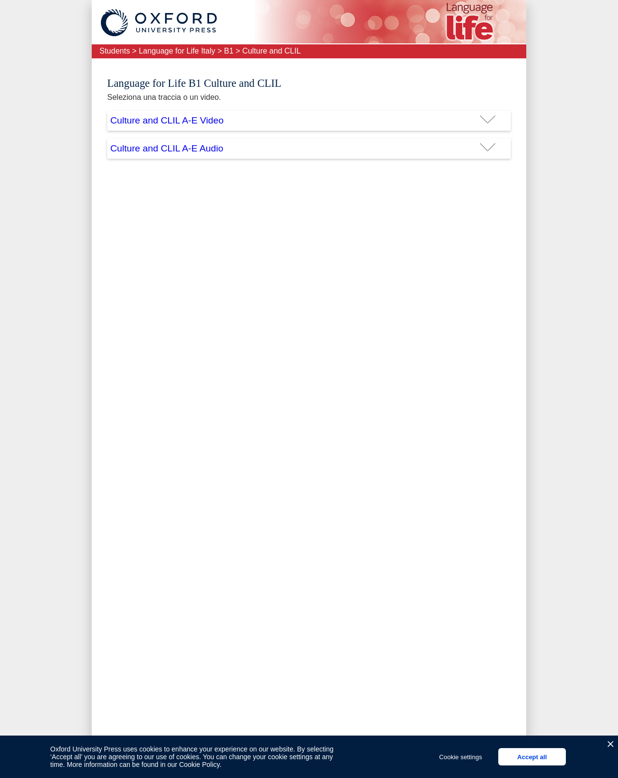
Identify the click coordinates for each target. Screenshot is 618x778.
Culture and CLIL (271, 51)
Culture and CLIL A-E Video (167, 120)
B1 (229, 51)
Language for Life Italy (177, 51)
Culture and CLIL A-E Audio (166, 148)
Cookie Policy (199, 764)
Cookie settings (460, 757)
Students (114, 51)
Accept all (532, 757)
